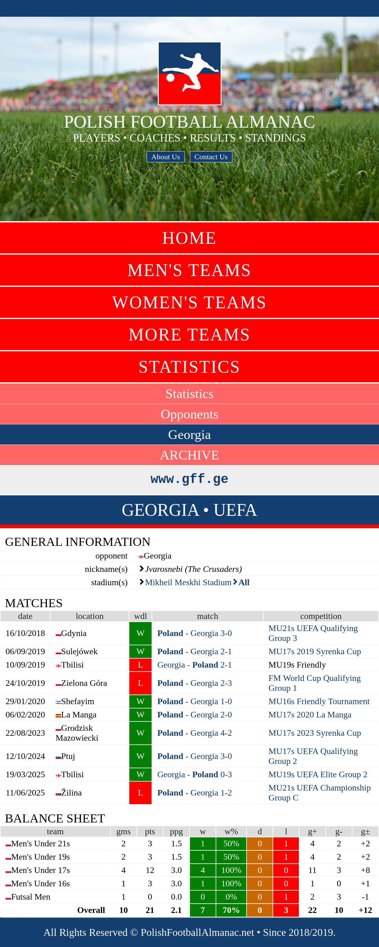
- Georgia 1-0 (194, 701)
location (90, 616)
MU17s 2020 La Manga (310, 714)
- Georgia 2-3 (194, 683)
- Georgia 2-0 (194, 714)
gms (123, 831)
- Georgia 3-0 (194, 633)
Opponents (189, 414)
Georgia (189, 434)
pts (150, 831)
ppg (176, 831)
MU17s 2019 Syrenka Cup (315, 651)
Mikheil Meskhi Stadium (188, 582)
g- (338, 831)
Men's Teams (189, 270)
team (55, 831)
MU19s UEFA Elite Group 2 (318, 774)
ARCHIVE (189, 455)
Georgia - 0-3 (194, 774)
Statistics (189, 366)
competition (321, 616)
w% (231, 831)
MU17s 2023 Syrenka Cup (315, 733)
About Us (165, 157)
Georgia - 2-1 (194, 664)
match (207, 616)
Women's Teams (189, 302)
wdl (140, 616)
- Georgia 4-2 (194, 733)
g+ (312, 831)
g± (365, 831)
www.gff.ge (189, 479)
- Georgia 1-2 (194, 792)
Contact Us (211, 157)
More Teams (189, 334)
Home (189, 238)
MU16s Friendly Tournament (319, 701)
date (25, 616)
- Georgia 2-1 (194, 651)
